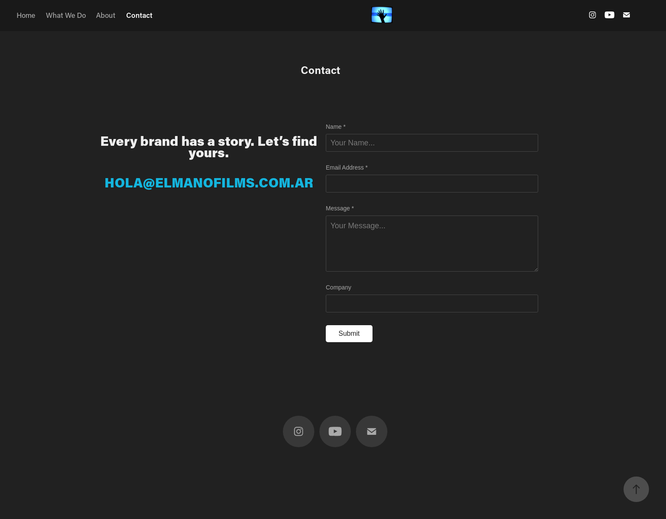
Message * (340, 208)
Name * (336, 127)
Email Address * (347, 167)
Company (338, 287)
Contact (139, 15)
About (106, 15)
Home (26, 15)
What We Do (66, 15)
